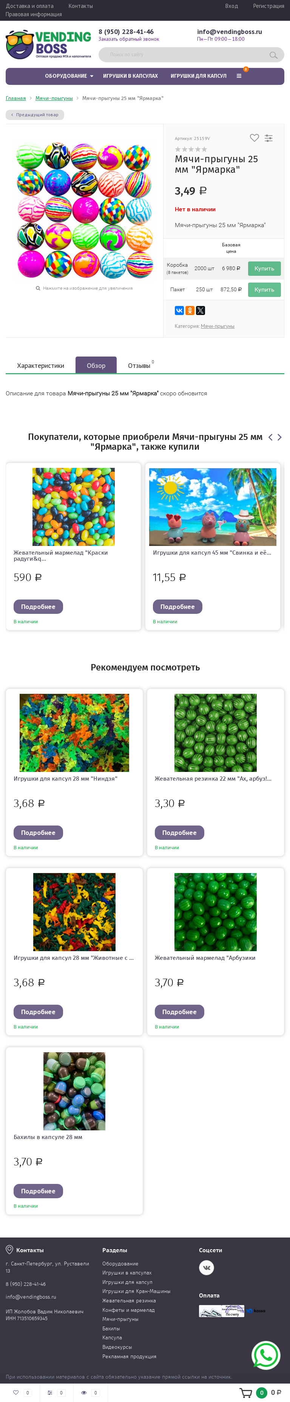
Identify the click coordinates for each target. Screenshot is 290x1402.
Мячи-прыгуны (54, 98)
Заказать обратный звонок (129, 38)
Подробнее (38, 606)
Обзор (96, 365)
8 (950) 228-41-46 (126, 31)
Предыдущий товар (35, 114)
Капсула (112, 1337)
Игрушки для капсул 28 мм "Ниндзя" (65, 778)
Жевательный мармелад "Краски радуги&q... (61, 555)
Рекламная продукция (129, 1356)
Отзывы (141, 364)
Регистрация (268, 5)
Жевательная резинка (129, 1300)
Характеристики (40, 365)
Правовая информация (34, 14)
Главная (16, 98)
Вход (231, 5)
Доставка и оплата (30, 5)
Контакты (81, 5)
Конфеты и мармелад (128, 1310)
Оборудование (66, 76)
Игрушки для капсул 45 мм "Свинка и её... (212, 552)
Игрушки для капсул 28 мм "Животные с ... (74, 957)
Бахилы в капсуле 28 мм (48, 1137)
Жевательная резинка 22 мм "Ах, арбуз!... (213, 778)
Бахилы (111, 1328)
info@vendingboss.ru (229, 31)
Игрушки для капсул (199, 76)
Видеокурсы (117, 1347)
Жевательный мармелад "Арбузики (205, 957)
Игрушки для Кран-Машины (136, 1291)
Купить (265, 268)
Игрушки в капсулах (130, 76)
